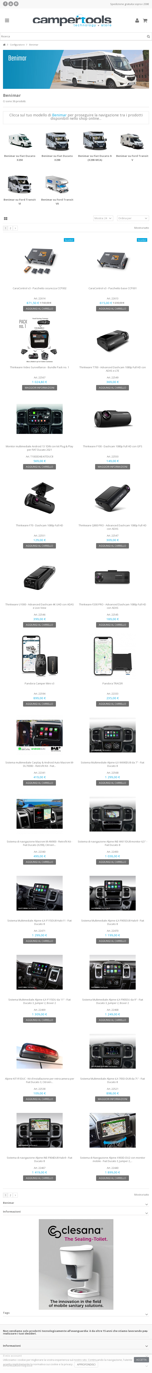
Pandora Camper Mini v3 (39, 683)
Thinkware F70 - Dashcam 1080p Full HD (39, 525)
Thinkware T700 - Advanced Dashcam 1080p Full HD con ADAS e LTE (112, 368)
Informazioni (12, 1211)
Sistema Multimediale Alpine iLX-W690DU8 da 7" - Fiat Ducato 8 (112, 764)
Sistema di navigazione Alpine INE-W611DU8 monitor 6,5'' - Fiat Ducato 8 (112, 843)
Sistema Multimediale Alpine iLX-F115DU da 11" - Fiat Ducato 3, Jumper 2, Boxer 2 (39, 1001)
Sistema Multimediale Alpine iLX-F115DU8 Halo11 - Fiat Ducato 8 (39, 922)
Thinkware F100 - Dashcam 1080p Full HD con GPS (112, 446)
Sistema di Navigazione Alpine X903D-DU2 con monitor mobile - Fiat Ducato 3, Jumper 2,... (112, 1159)
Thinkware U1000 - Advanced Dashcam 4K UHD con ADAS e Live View (39, 606)
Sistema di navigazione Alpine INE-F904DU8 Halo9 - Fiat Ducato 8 (39, 1159)
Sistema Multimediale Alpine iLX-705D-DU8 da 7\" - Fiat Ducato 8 (112, 1080)
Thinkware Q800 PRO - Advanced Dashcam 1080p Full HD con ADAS (112, 527)
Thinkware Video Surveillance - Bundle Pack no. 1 (39, 367)
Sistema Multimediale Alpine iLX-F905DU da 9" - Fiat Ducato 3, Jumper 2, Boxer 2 (112, 1001)
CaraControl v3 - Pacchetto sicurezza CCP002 (39, 288)
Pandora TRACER (112, 683)
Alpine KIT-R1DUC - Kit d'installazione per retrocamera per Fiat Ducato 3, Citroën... (39, 1080)
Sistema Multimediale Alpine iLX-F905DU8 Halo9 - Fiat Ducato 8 (112, 922)
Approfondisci (86, 1364)
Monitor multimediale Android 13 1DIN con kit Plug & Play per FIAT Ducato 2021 (39, 447)
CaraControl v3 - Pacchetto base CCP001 (113, 288)
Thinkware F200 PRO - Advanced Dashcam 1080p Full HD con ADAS (112, 606)
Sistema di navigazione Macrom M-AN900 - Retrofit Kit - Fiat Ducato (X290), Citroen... (39, 843)
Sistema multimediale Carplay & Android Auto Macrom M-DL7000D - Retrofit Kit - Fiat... (39, 764)
